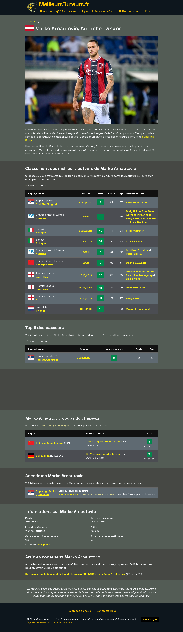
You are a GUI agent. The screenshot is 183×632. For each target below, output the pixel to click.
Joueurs (31, 21)
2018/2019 (85, 275)
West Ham (42, 277)
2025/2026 (85, 202)
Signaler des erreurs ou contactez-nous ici (49, 622)
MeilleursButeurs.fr (64, 4)
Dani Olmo (148, 211)
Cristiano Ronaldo (137, 250)
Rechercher (128, 11)
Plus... (147, 11)
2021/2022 (85, 241)
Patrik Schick (134, 253)
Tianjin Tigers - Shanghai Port (104, 441)
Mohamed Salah (135, 271)
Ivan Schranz (148, 218)
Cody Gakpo (133, 211)
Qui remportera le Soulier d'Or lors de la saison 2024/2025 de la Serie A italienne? (75, 574)
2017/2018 (85, 287)
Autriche (41, 218)
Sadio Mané (133, 278)
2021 (86, 252)
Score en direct (103, 11)
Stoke (39, 300)
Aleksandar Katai (136, 202)
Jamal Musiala (138, 222)
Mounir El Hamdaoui (138, 308)
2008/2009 (85, 308)
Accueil (46, 11)
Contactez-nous (107, 610)
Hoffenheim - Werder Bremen (103, 454)
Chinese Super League (53, 443)
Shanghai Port (44, 264)
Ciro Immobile (134, 241)
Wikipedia (44, 544)
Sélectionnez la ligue (72, 11)
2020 (85, 262)
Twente (40, 310)
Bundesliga (49, 455)
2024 (85, 216)
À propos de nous (80, 610)
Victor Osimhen (135, 230)
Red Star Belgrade (47, 204)
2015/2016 (85, 298)
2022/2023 (85, 230)
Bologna (41, 232)
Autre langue (150, 619)
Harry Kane (132, 218)
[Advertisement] (91, 389)
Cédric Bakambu (136, 262)
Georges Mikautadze (138, 214)
